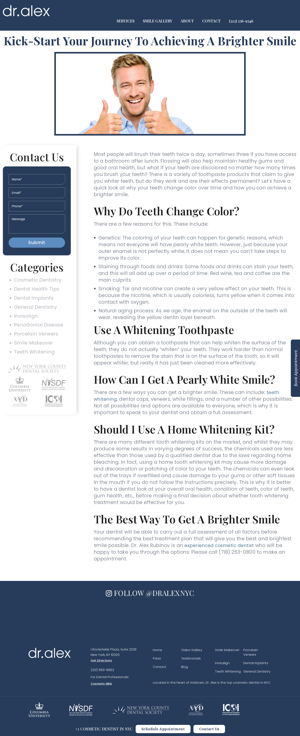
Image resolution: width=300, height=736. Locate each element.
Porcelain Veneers (36, 340)
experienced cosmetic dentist (220, 545)
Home (157, 650)
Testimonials (191, 658)
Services (165, 10)
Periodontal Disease (38, 330)
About (227, 10)
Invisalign (25, 320)
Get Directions (101, 660)
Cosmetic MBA (101, 684)
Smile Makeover (33, 350)
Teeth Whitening (33, 360)
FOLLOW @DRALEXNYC (150, 593)
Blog (184, 667)
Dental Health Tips (36, 290)
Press (157, 658)
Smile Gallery (197, 10)
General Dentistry (35, 310)
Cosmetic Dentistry (37, 280)
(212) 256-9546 (281, 10)
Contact (251, 10)
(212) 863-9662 (102, 670)
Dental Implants (33, 300)
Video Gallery (191, 650)
